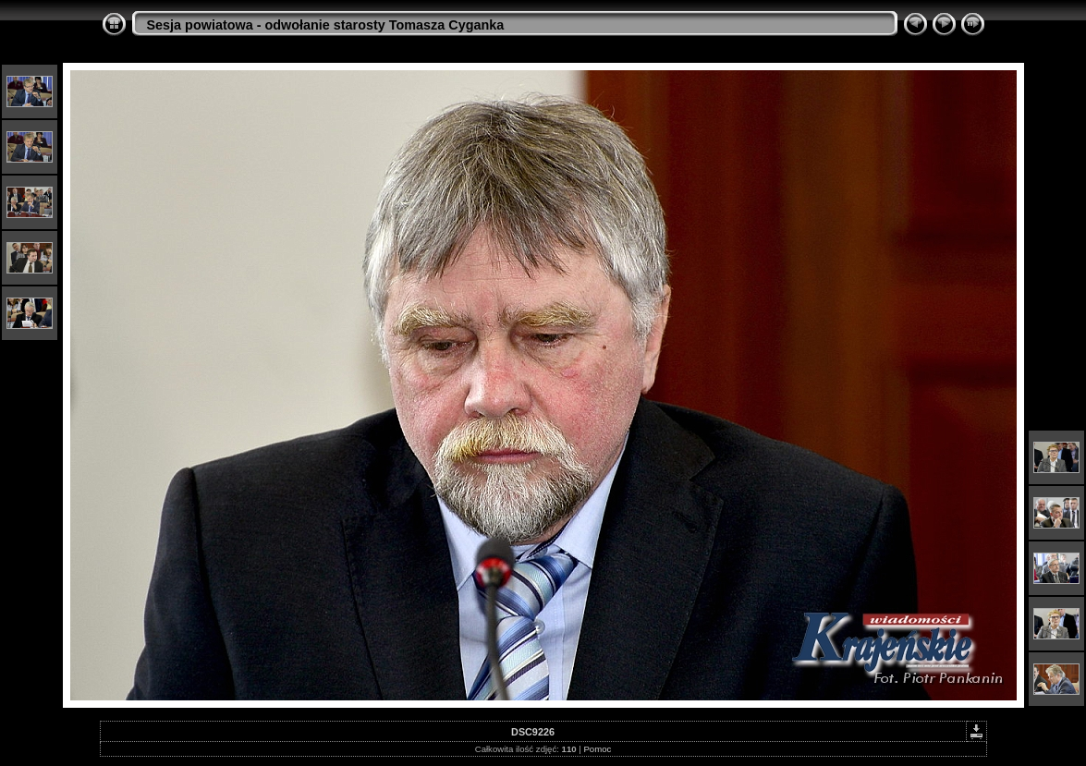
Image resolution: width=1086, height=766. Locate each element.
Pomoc (597, 749)
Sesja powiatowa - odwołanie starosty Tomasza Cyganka (326, 25)
